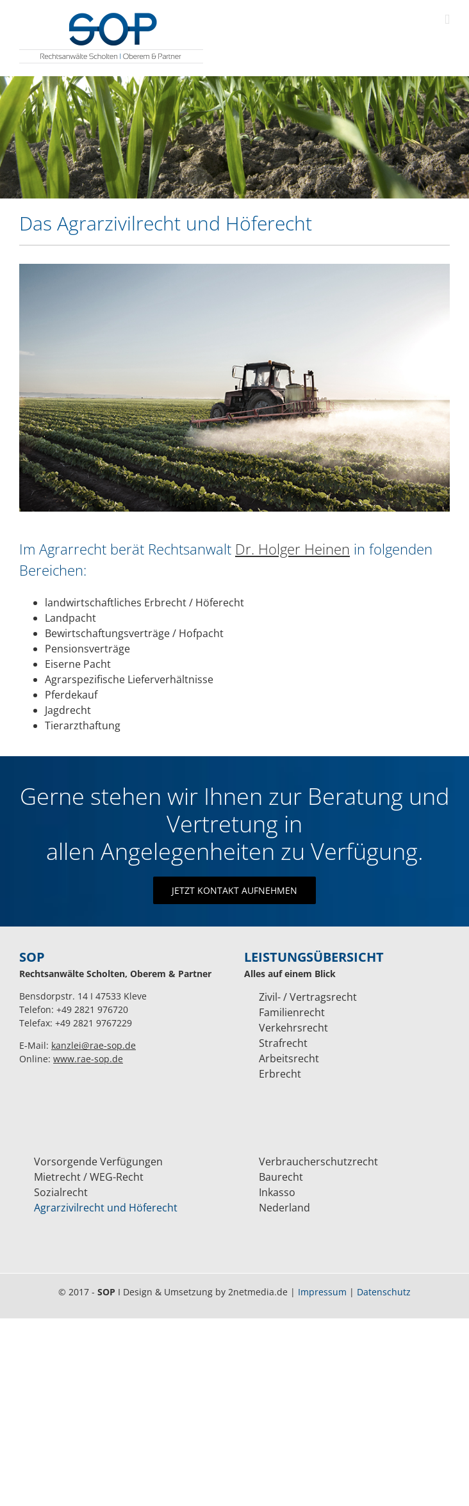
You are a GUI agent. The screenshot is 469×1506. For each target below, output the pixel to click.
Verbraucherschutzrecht (318, 1161)
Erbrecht (280, 1074)
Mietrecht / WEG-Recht (89, 1177)
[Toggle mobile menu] (447, 19)
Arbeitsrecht (289, 1058)
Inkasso (277, 1192)
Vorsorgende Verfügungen (98, 1161)
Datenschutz (384, 1292)
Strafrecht (283, 1043)
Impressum (322, 1292)
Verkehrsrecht (293, 1028)
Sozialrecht (61, 1192)
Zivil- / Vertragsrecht (308, 997)
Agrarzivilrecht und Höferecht (105, 1208)
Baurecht (281, 1177)
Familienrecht (292, 1012)
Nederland (284, 1208)
